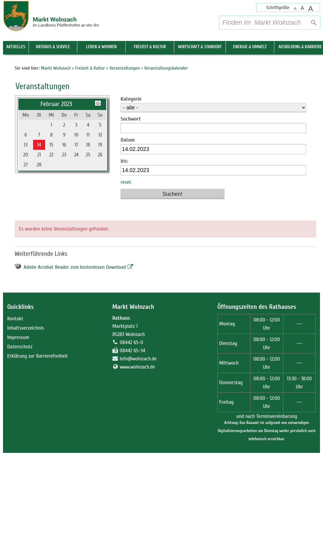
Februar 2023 (56, 203)
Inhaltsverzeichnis (25, 427)
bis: (124, 260)
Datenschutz (19, 446)
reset (126, 281)
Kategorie (131, 198)
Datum (128, 239)
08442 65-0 (131, 441)
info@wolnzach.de (138, 458)
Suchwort (131, 218)
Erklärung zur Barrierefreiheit (37, 455)
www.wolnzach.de (137, 466)
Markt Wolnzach (133, 406)
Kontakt (15, 418)
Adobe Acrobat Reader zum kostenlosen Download (75, 366)
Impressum (18, 436)
